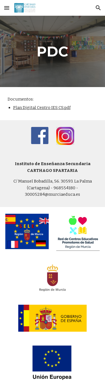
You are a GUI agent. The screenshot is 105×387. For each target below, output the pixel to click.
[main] (52, 51)
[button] (6, 7)
